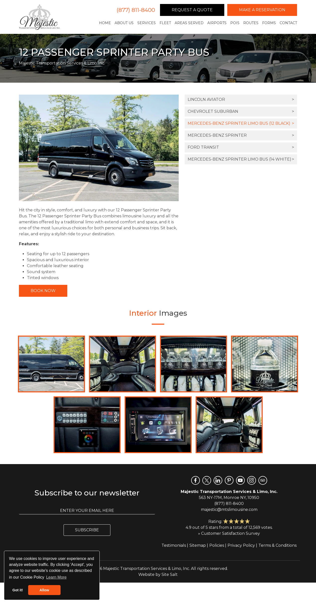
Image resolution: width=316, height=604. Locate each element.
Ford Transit (241, 147)
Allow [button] (44, 590)
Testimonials (173, 545)
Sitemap (197, 545)
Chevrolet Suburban (241, 112)
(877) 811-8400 (136, 10)
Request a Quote (192, 9)
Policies (216, 545)
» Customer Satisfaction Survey (229, 533)
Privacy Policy (241, 545)
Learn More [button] (56, 577)
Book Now (43, 290)
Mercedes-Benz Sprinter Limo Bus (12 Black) (241, 123)
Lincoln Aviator (241, 100)
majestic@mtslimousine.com (229, 509)
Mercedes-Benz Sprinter (241, 135)
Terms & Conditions (277, 545)
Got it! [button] (17, 590)
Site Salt (169, 574)
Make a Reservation (262, 9)
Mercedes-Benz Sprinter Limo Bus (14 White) (241, 159)
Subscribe (87, 530)
